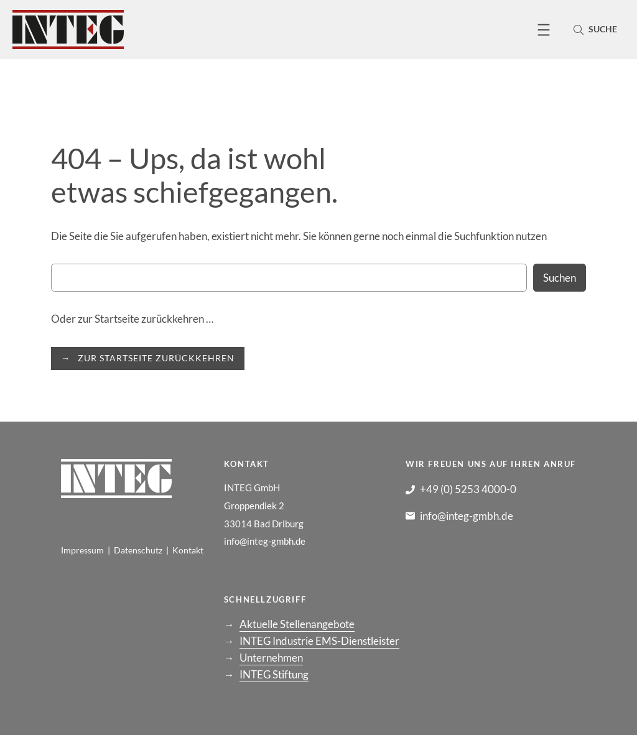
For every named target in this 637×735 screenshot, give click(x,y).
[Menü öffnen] (544, 30)
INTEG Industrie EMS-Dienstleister (319, 640)
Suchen (559, 277)
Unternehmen (271, 657)
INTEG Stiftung (274, 674)
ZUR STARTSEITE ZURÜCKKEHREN (156, 358)
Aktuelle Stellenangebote (297, 624)
